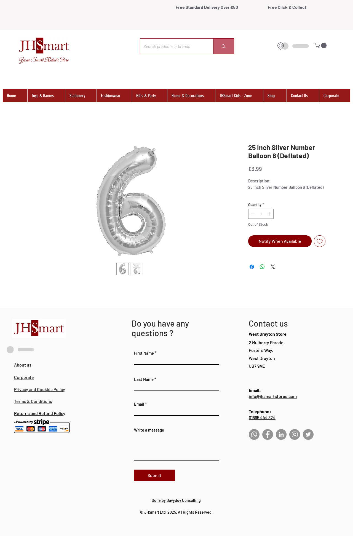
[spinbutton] (261, 214)
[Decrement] (252, 214)
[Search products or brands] (172, 46)
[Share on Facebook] (251, 266)
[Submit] (154, 475)
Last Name (144, 379)
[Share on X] (272, 266)
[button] (321, 45)
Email (139, 404)
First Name (144, 353)
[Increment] (269, 214)
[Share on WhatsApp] (262, 266)
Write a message (149, 430)
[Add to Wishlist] (319, 241)
